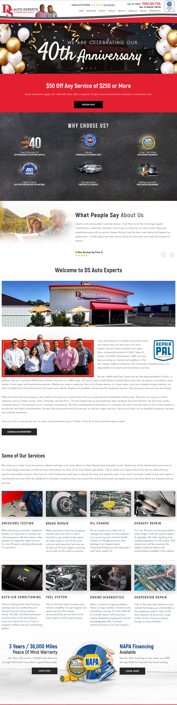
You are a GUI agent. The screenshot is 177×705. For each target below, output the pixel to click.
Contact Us (132, 11)
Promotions (91, 11)
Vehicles (111, 11)
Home (81, 11)
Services (102, 11)
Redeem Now (88, 104)
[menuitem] (81, 11)
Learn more (44, 671)
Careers (143, 11)
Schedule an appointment (19, 431)
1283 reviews (109, 5)
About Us (122, 11)
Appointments (155, 11)
